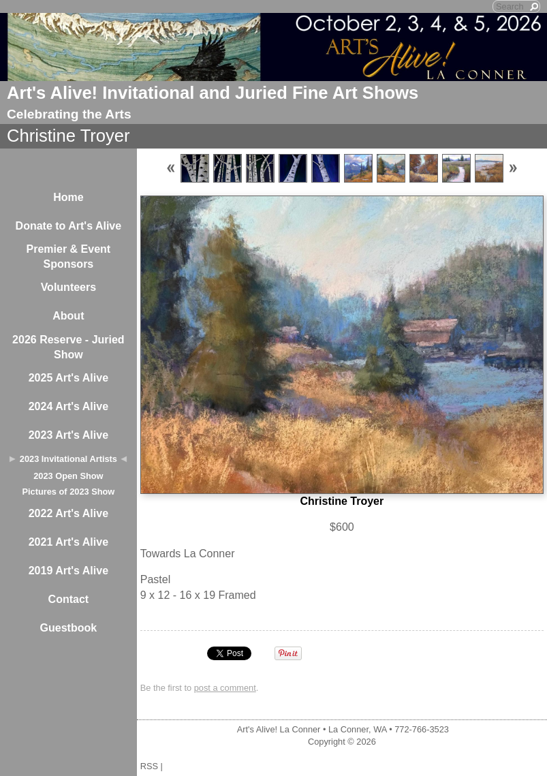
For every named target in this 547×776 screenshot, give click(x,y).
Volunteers (69, 287)
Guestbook (68, 628)
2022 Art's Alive (68, 513)
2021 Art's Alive (68, 542)
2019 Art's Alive (68, 570)
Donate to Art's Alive (69, 226)
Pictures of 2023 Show (68, 491)
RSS (149, 766)
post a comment (225, 688)
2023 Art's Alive (68, 435)
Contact (68, 599)
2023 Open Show (68, 476)
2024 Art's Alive (68, 406)
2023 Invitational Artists (68, 459)
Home (68, 197)
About (68, 316)
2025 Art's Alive (68, 378)
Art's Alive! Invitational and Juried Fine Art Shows (212, 92)
